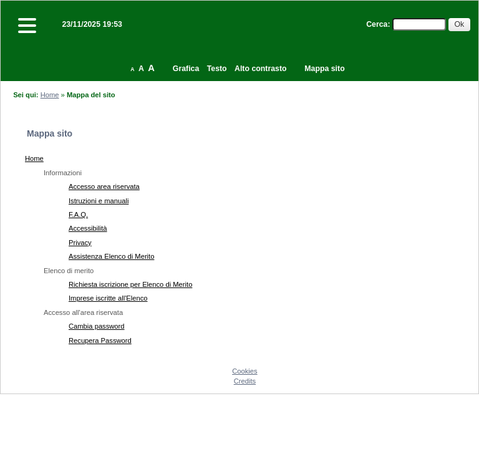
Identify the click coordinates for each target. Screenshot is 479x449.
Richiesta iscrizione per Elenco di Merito (130, 284)
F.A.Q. (78, 214)
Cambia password (97, 326)
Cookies (244, 371)
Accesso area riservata (104, 186)
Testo (217, 68)
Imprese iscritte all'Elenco (108, 298)
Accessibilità (88, 228)
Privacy (80, 242)
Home (50, 95)
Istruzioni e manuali (98, 201)
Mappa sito (324, 68)
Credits (245, 381)
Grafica (186, 68)
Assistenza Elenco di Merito (111, 256)
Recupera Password (100, 340)
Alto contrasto (260, 68)
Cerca (376, 24)
